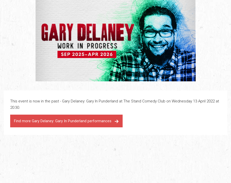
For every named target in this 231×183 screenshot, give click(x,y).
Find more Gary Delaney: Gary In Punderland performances (66, 121)
